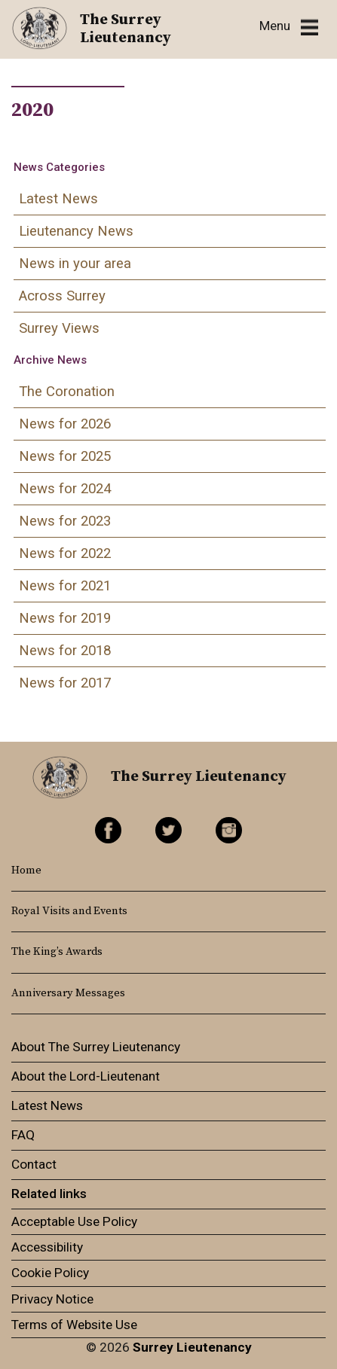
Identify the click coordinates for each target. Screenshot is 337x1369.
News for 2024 (65, 488)
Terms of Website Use (74, 1324)
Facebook (108, 830)
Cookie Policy (50, 1272)
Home (26, 870)
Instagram (229, 830)
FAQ (23, 1134)
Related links (49, 1193)
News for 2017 (65, 683)
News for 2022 (65, 553)
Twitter (168, 830)
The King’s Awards (57, 952)
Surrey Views (59, 328)
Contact (34, 1164)
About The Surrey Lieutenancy (95, 1046)
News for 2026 (65, 424)
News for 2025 (65, 456)
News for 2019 (65, 618)
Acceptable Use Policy (74, 1221)
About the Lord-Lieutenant (85, 1076)
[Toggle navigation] (289, 26)
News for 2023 (65, 521)
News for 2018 (65, 650)
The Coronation (67, 391)
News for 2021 (65, 586)
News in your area (75, 263)
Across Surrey (62, 296)
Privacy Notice (52, 1298)
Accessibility (47, 1247)
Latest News (58, 199)
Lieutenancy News (76, 231)
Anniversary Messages (68, 993)
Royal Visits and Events (69, 911)
